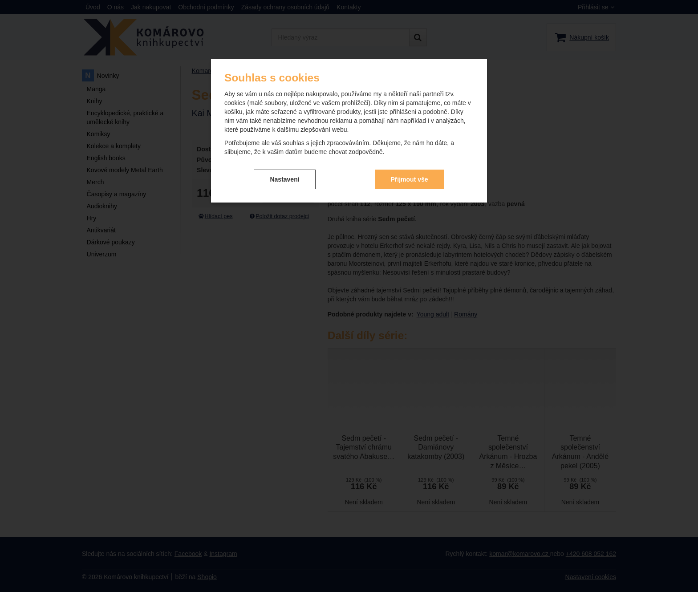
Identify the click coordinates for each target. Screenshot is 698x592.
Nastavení (284, 179)
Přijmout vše (409, 179)
